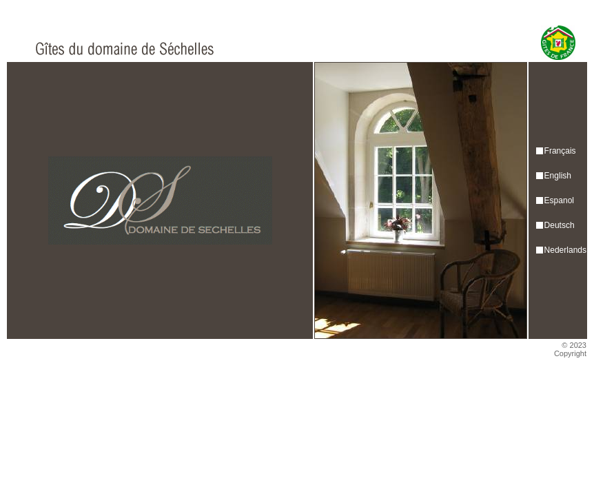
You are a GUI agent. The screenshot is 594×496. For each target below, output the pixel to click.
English (557, 175)
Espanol (559, 200)
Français (560, 151)
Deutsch (559, 225)
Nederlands (565, 250)
